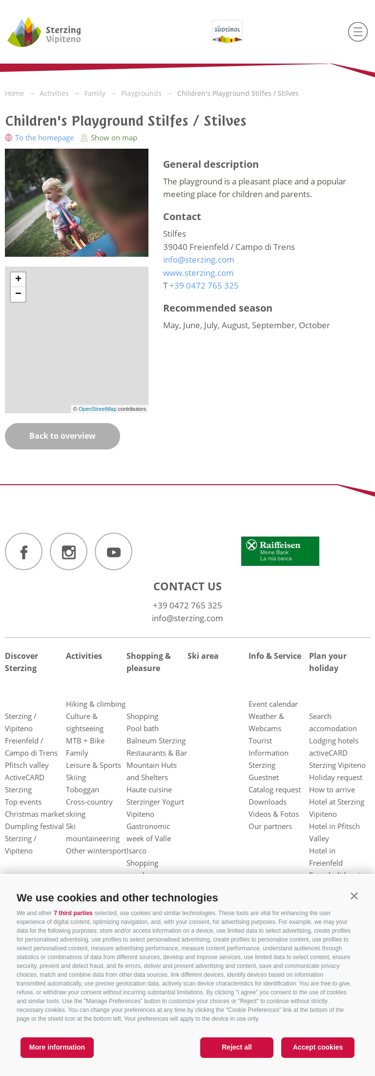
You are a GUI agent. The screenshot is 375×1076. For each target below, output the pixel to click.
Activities (84, 655)
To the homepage (40, 137)
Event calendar (273, 704)
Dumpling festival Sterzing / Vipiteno (34, 838)
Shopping (142, 716)
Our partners (270, 826)
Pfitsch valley (27, 765)
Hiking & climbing (95, 704)
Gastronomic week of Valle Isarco (148, 838)
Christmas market (34, 814)
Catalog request (275, 789)
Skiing (76, 777)
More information (57, 1047)
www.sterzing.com (198, 272)
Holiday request (335, 777)
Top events (23, 802)
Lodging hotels (333, 740)
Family (77, 753)
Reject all (236, 1047)
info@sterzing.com (187, 618)
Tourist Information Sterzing (269, 753)
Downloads (268, 802)
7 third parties (73, 913)
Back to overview (62, 435)
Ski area (203, 655)
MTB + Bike (85, 740)
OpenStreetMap (98, 409)
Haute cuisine (149, 789)
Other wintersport (96, 850)
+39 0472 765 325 (187, 605)
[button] (354, 896)
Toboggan (82, 789)
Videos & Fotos (274, 814)
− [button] (18, 294)
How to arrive (332, 789)
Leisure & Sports (93, 765)
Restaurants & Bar (156, 753)
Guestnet (264, 777)
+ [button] (18, 279)
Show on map (109, 137)
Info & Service (275, 655)
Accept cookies (318, 1047)
